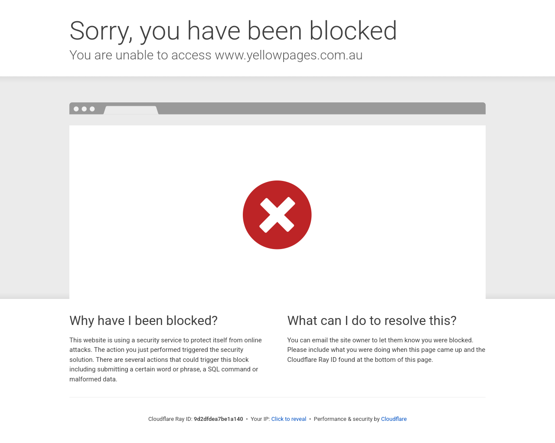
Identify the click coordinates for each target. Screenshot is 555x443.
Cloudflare (394, 419)
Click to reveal (289, 419)
